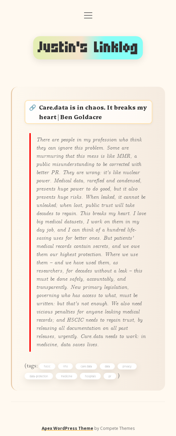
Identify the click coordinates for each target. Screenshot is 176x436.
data (107, 366)
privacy (127, 366)
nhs (65, 366)
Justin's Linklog (88, 47)
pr (110, 376)
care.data (86, 366)
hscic (47, 366)
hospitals (90, 376)
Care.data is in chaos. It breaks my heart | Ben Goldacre (93, 112)
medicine (66, 376)
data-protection (39, 376)
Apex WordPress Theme (67, 428)
